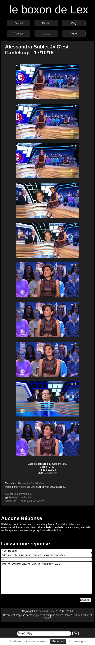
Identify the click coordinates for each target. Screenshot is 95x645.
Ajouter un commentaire (18, 494)
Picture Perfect (81, 621)
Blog (73, 23)
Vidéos (22, 486)
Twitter (73, 33)
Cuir (41, 483)
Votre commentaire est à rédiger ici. (46, 581)
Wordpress (36, 621)
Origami (47, 624)
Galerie (46, 23)
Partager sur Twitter (20, 497)
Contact (46, 33)
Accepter (58, 641)
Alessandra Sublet (28, 483)
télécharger (51, 472)
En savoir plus (77, 641)
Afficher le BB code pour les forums (24, 501)
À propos (19, 33)
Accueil (18, 23)
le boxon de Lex (48, 9)
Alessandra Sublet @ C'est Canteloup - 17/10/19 (37, 49)
